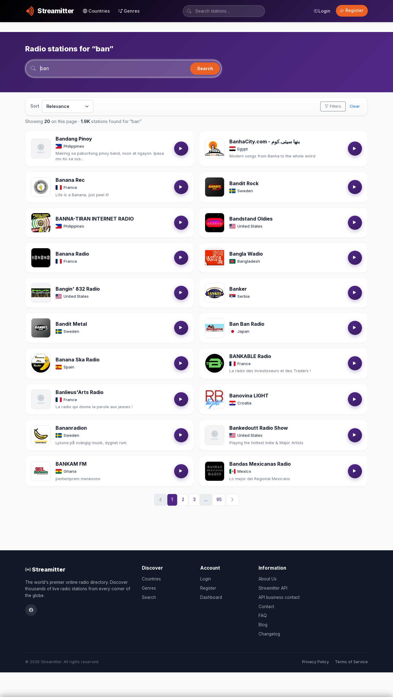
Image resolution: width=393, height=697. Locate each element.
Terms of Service (351, 661)
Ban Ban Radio (246, 324)
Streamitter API (273, 588)
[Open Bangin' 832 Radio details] (41, 293)
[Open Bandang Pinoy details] (41, 149)
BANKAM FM (71, 464)
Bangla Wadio (246, 254)
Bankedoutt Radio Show (258, 428)
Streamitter (45, 569)
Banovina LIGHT (249, 395)
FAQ (263, 615)
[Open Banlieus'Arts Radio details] (41, 399)
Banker (238, 289)
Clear (355, 106)
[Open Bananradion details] (41, 435)
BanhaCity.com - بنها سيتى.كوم (264, 141)
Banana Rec (70, 180)
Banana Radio (72, 254)
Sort (34, 106)
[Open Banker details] (214, 293)
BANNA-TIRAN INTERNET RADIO (95, 219)
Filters (333, 107)
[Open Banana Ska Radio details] (41, 363)
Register (352, 10)
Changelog (269, 633)
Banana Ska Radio (77, 360)
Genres (129, 11)
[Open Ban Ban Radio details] (214, 328)
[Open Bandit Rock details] (214, 187)
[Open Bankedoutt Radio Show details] (214, 435)
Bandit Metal (71, 324)
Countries (96, 11)
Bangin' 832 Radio (78, 289)
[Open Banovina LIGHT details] (214, 399)
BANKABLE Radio (250, 356)
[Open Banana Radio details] (41, 258)
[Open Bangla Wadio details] (214, 258)
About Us (268, 578)
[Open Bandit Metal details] (41, 328)
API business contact (279, 597)
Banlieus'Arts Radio (79, 392)
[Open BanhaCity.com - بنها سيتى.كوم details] (214, 149)
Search (205, 68)
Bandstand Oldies (251, 219)
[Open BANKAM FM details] (41, 471)
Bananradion (71, 428)
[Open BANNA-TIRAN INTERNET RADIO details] (41, 223)
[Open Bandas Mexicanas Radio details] (214, 471)
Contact (266, 606)
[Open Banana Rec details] (41, 187)
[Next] (232, 500)
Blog (263, 624)
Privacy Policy (315, 661)
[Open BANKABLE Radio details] (214, 363)
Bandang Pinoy (74, 139)
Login (321, 11)
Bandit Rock (244, 184)
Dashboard (211, 597)
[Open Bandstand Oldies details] (214, 223)
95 (219, 499)
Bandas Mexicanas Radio (260, 464)
